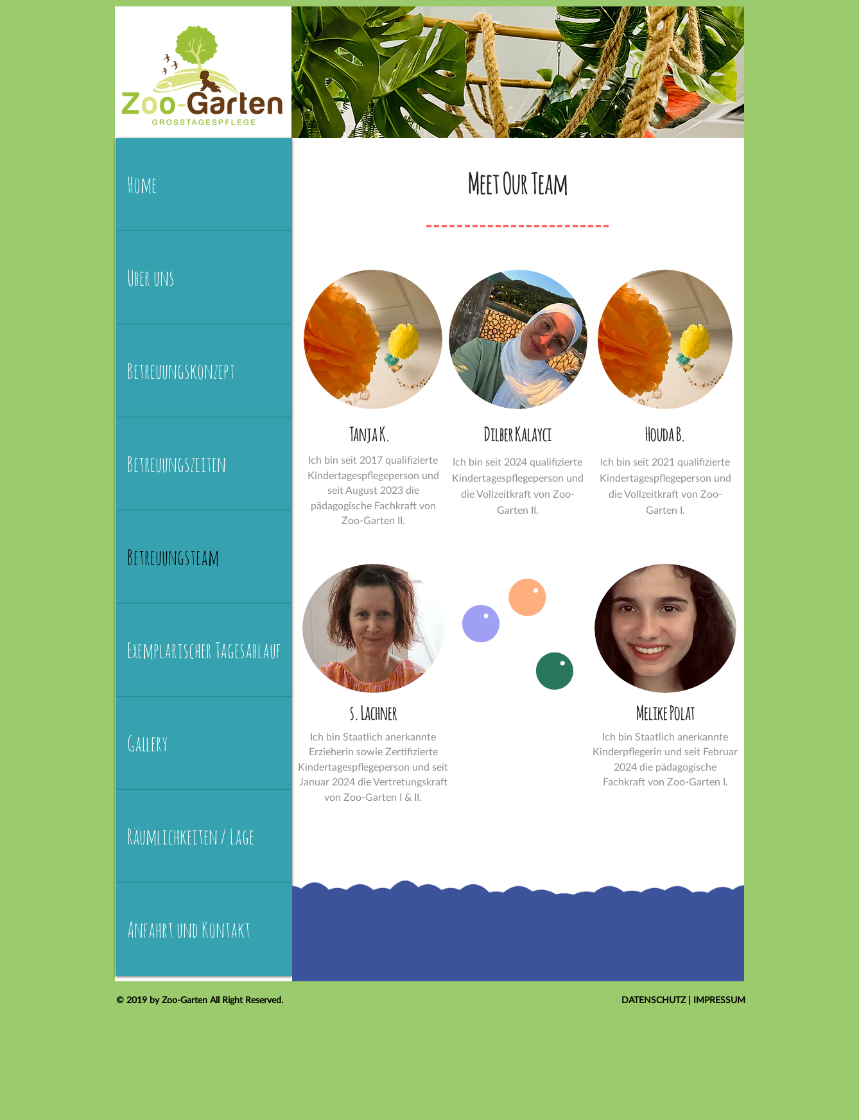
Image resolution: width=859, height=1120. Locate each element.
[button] (518, 339)
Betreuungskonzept (181, 371)
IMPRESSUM (719, 999)
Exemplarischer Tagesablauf (204, 650)
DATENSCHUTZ (654, 999)
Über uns (151, 278)
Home (142, 184)
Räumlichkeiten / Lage (190, 836)
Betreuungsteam (173, 557)
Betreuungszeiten (176, 464)
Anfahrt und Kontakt (188, 929)
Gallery (147, 743)
